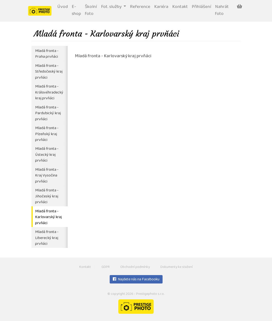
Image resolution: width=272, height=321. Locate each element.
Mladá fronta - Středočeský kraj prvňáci (49, 72)
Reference (140, 7)
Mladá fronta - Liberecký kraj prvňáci (46, 238)
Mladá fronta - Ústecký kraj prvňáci (46, 154)
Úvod (62, 7)
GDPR (105, 267)
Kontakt (180, 7)
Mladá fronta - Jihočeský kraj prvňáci (46, 196)
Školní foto (91, 10)
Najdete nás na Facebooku (136, 279)
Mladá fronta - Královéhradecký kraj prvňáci (49, 92)
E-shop (76, 10)
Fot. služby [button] (111, 7)
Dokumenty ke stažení (176, 267)
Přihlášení (201, 7)
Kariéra (161, 7)
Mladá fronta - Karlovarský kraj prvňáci (48, 217)
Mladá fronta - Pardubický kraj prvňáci (48, 113)
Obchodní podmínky (135, 267)
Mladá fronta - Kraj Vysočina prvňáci (46, 175)
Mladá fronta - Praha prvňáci (46, 54)
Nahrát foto (222, 10)
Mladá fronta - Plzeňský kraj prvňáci (46, 134)
